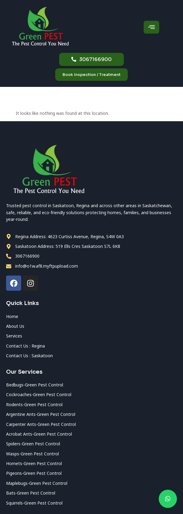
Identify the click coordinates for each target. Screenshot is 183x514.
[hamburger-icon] (151, 27)
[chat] (168, 499)
